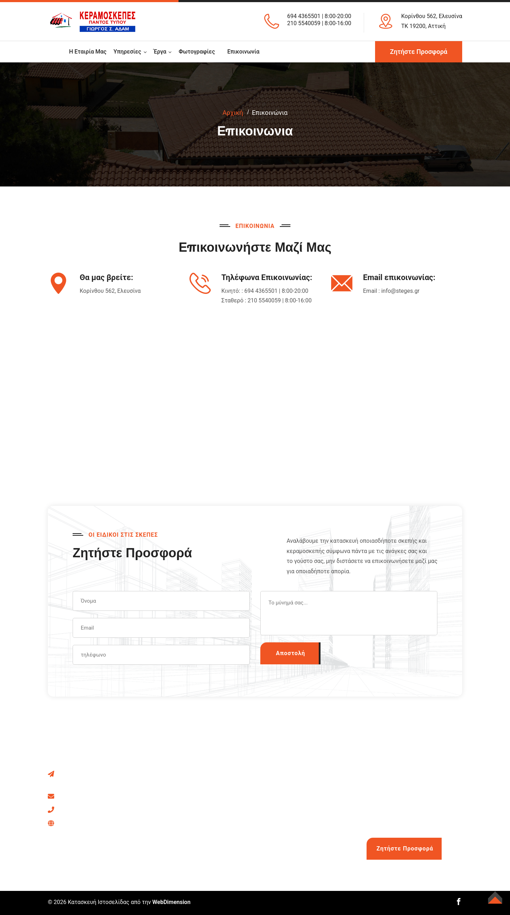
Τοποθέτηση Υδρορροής (301, 800)
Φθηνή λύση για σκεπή (298, 853)
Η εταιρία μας (88, 51)
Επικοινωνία (243, 51)
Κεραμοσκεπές (182, 853)
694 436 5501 (97, 822)
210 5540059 (101, 809)
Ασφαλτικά (177, 813)
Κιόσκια (173, 800)
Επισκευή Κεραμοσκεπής (195, 826)
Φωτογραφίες (196, 51)
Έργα (160, 51)
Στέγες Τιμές (286, 813)
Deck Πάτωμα (287, 786)
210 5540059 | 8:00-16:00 (319, 23)
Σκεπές (172, 773)
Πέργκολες (177, 786)
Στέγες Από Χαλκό (293, 773)
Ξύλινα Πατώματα (186, 840)
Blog (275, 840)
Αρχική (232, 112)
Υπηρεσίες (127, 51)
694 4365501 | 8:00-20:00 (319, 16)
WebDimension (171, 902)
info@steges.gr (400, 291)
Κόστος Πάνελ (288, 826)
